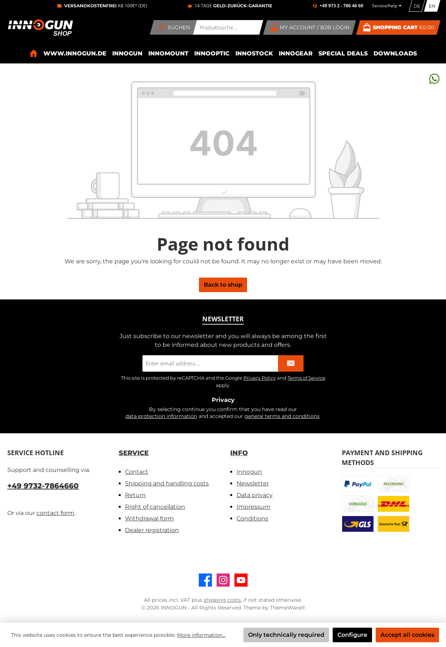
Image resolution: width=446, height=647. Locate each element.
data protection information (161, 416)
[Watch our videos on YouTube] (241, 580)
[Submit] (291, 363)
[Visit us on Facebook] (205, 580)
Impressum (253, 506)
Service (134, 453)
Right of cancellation (155, 506)
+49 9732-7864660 (43, 485)
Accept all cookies (407, 634)
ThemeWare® (287, 607)
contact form (55, 513)
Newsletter (252, 483)
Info (239, 453)
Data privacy (254, 495)
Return (135, 495)
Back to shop (223, 284)
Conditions (252, 518)
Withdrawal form (149, 518)
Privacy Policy (259, 378)
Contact (136, 471)
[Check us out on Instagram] (223, 580)
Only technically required (286, 634)
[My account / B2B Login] (309, 27)
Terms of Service (306, 378)
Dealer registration (152, 530)
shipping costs (222, 600)
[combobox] (228, 27)
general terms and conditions (282, 416)
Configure (352, 634)
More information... (201, 635)
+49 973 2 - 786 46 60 (341, 6)
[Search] (173, 27)
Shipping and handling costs (167, 483)
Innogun (249, 471)
